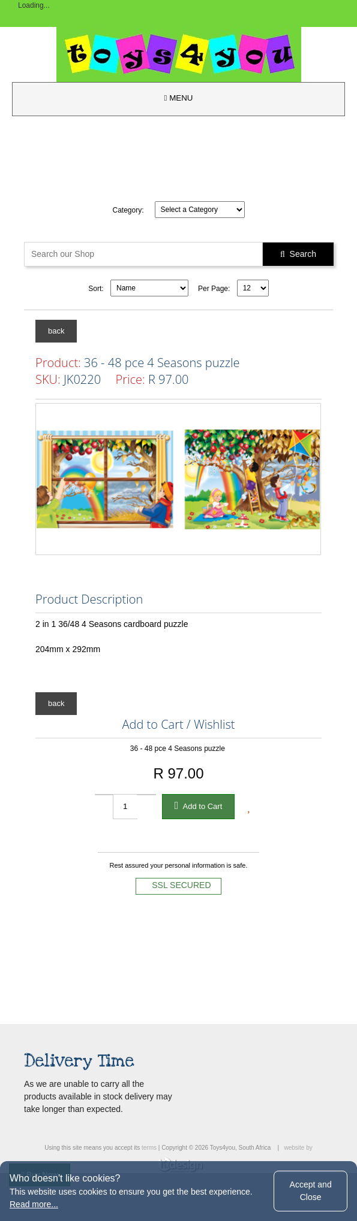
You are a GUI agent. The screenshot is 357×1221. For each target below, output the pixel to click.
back (56, 330)
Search (298, 254)
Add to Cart (199, 805)
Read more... (34, 1204)
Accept (311, 1191)
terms (149, 1147)
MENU (178, 97)
